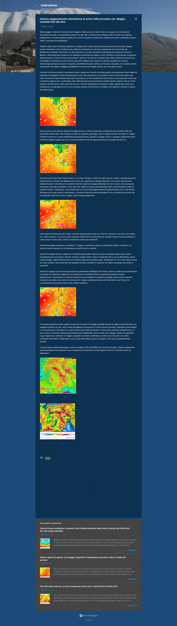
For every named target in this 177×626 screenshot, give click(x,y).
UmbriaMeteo (49, 5)
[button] (135, 19)
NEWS (47, 458)
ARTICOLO (132, 550)
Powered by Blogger (89, 616)
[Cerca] (140, 6)
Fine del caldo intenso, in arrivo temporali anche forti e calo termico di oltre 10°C (79, 586)
